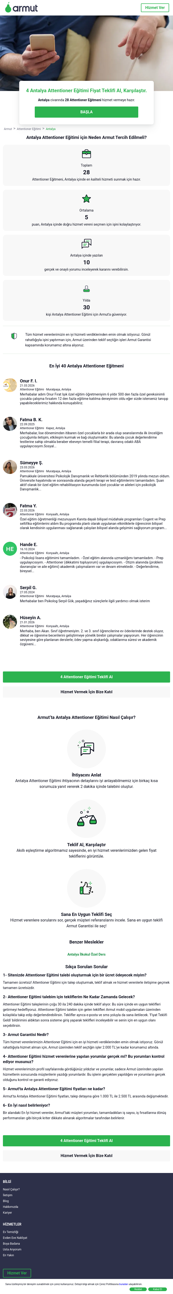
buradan (123, 1284)
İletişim (7, 1195)
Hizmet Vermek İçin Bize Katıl (86, 692)
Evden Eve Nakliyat (15, 1238)
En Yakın (8, 1255)
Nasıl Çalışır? (11, 1189)
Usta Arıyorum (12, 1249)
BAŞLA (86, 112)
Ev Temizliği (10, 1232)
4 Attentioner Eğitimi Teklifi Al (86, 677)
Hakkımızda (10, 1207)
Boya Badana (11, 1243)
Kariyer (7, 1212)
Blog (6, 1201)
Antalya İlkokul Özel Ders (87, 954)
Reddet (138, 1289)
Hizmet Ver (155, 7)
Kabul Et (157, 1289)
